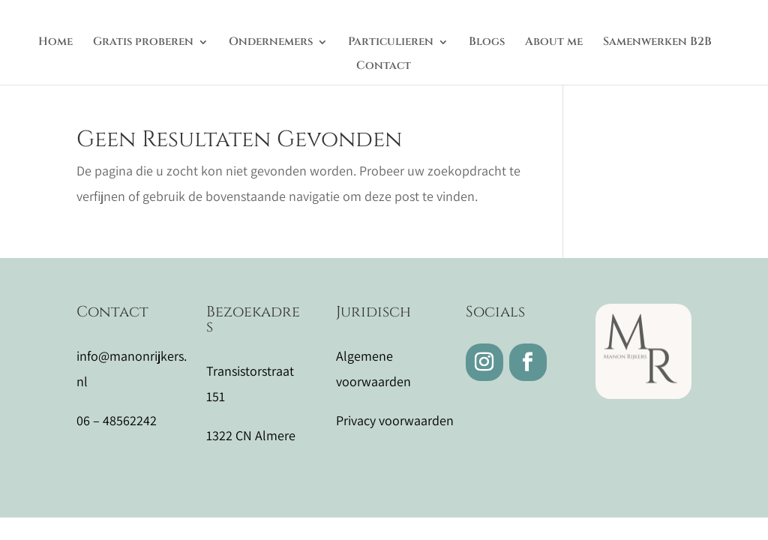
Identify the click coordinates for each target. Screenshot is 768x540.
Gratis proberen (143, 43)
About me (554, 43)
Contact (383, 67)
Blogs (487, 43)
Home (55, 43)
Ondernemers (271, 43)
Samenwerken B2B (657, 43)
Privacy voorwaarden (395, 420)
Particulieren (391, 43)
